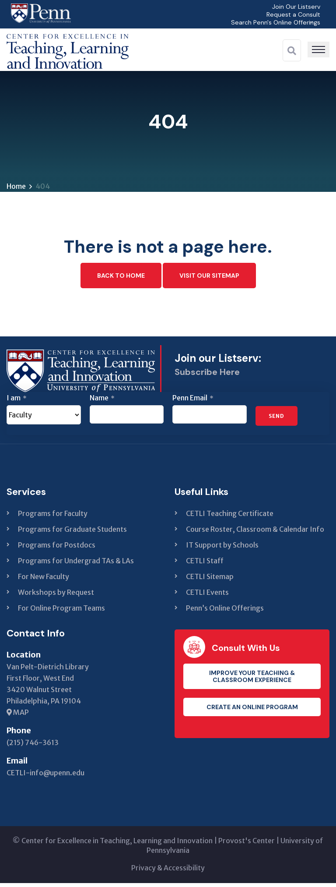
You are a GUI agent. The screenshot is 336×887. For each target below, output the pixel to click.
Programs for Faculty (53, 517)
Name (102, 401)
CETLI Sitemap (210, 580)
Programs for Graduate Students (72, 533)
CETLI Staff (205, 564)
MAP (18, 716)
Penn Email (193, 401)
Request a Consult (290, 14)
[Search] (291, 51)
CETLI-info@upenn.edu (45, 776)
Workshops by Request (56, 596)
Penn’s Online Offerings (225, 612)
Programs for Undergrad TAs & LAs (76, 564)
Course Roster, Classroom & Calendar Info (255, 533)
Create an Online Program (252, 711)
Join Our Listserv (293, 6)
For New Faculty (43, 580)
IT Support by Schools (222, 548)
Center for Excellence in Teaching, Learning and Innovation (117, 844)
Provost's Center (246, 844)
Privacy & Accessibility (168, 871)
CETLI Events (207, 596)
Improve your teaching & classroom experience (252, 680)
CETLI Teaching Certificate (229, 517)
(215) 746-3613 (33, 746)
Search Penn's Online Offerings (272, 22)
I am (17, 401)
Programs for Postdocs (56, 548)
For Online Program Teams (61, 612)
